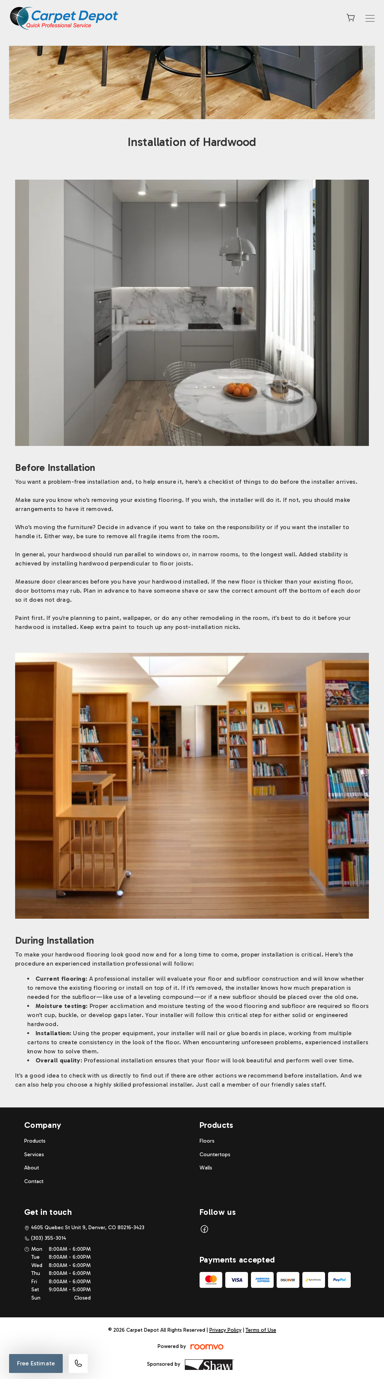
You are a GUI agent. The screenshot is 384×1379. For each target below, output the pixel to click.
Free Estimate (36, 1363)
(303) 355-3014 (48, 1238)
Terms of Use (261, 1330)
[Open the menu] (370, 18)
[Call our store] (78, 1363)
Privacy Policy (225, 1330)
